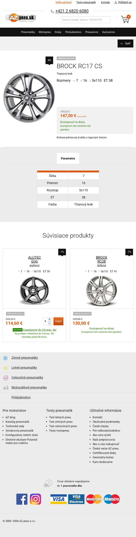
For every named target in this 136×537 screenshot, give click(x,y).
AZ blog (10, 417)
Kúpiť (58, 321)
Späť (127, 43)
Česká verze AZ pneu (106, 448)
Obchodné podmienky (106, 421)
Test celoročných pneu (63, 426)
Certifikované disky (104, 453)
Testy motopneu (59, 430)
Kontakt (104, 2)
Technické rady (14, 426)
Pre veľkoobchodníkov (106, 430)
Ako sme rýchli (102, 435)
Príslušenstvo (74, 32)
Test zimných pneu (61, 421)
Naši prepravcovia (104, 439)
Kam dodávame (102, 462)
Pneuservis (93, 32)
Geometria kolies (103, 457)
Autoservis (112, 32)
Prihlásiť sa (122, 2)
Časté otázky (101, 426)
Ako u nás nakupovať (106, 444)
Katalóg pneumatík (17, 421)
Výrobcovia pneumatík (19, 430)
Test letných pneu (60, 417)
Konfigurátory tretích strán (21, 435)
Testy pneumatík (85, 2)
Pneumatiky (25, 32)
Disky (57, 32)
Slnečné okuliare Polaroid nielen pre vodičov (21, 441)
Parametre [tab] (68, 158)
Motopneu (43, 32)
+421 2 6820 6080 (72, 10)
